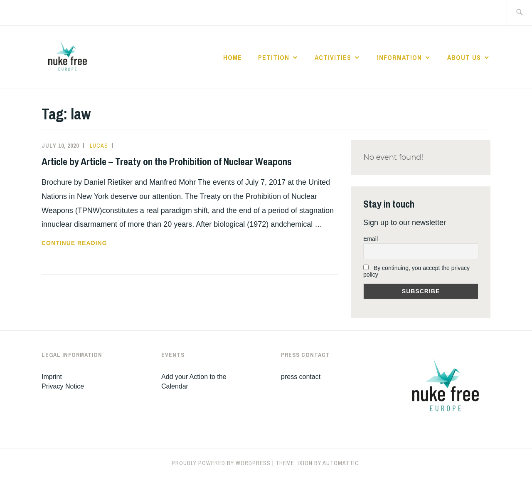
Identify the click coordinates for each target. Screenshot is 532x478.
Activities (333, 57)
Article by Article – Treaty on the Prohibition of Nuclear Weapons (167, 161)
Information (399, 57)
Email (370, 238)
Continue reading (95, 243)
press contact (300, 376)
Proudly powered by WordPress (221, 463)
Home (232, 57)
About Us (464, 57)
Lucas (99, 145)
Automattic (341, 463)
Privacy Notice (63, 386)
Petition (273, 57)
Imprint (52, 376)
